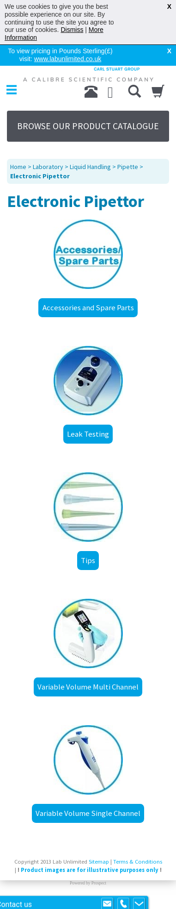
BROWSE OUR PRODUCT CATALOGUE (88, 126)
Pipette (127, 167)
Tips (88, 560)
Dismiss (72, 29)
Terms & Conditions (137, 861)
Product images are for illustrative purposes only (89, 869)
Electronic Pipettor (40, 176)
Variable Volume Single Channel (88, 813)
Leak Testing (88, 434)
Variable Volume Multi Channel (88, 687)
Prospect (98, 883)
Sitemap (99, 861)
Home (18, 167)
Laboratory (48, 167)
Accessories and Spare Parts (88, 307)
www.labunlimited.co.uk (68, 59)
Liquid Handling (90, 167)
